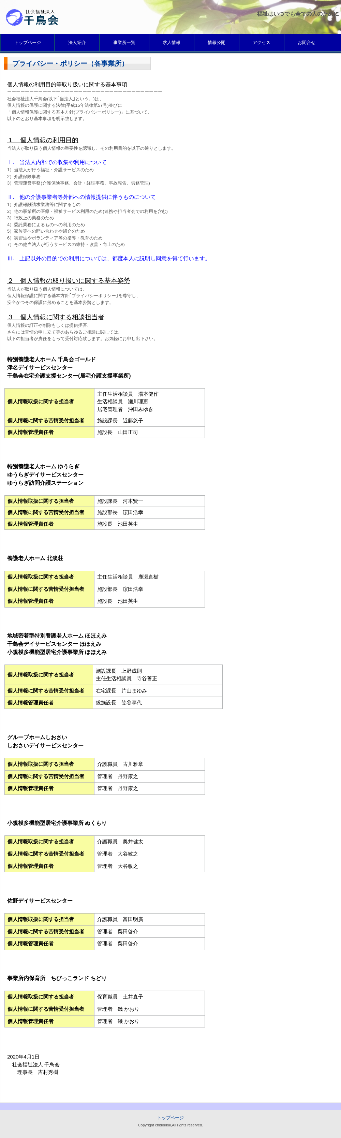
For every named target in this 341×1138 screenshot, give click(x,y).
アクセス (261, 42)
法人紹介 (77, 42)
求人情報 (171, 42)
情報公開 (216, 42)
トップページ (27, 42)
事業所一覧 (124, 42)
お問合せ (306, 42)
